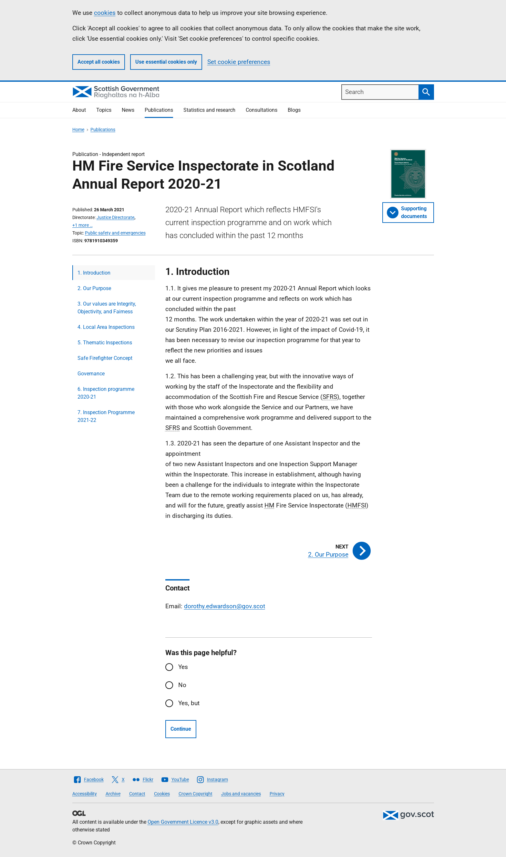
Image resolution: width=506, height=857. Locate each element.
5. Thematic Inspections (104, 343)
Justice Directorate (115, 217)
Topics (103, 110)
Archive (113, 793)
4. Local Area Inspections (106, 327)
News (128, 110)
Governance (91, 374)
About (79, 110)
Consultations (261, 110)
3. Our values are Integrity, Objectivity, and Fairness (106, 308)
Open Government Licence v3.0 (183, 822)
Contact (137, 793)
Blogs (294, 110)
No (182, 685)
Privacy (277, 793)
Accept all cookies (98, 62)
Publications (159, 110)
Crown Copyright (195, 793)
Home (78, 129)
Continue (180, 729)
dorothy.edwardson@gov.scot (224, 606)
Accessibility (84, 793)
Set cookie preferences (238, 62)
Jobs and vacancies (241, 793)
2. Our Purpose (94, 288)
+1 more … (82, 225)
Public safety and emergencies (115, 232)
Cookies (162, 793)
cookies (105, 12)
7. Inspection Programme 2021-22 (106, 416)
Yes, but (189, 703)
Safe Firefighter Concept (104, 358)
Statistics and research (209, 110)
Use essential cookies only (166, 62)
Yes (183, 667)
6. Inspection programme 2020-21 (105, 393)
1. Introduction (93, 273)
